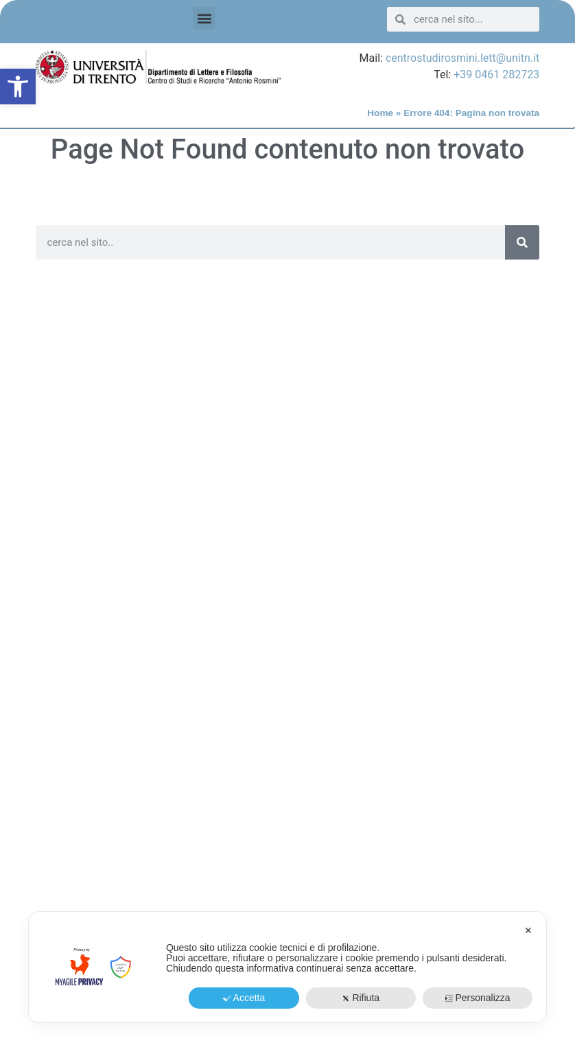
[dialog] (287, 967)
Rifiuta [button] (360, 997)
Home (380, 113)
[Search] (522, 242)
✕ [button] (528, 930)
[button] (18, 86)
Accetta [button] (244, 997)
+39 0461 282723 (496, 74)
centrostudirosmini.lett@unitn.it (462, 58)
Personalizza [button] (477, 997)
